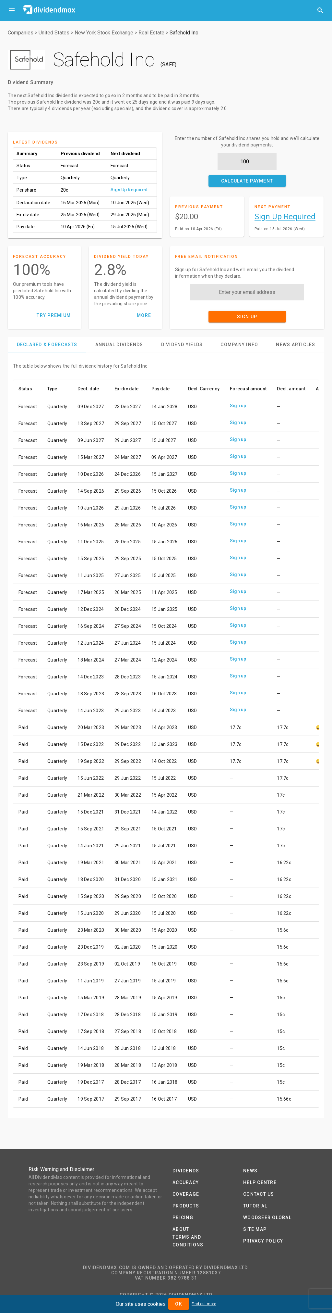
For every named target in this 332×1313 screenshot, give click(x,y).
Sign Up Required (129, 189)
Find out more (204, 1304)
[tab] (47, 344)
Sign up (238, 405)
